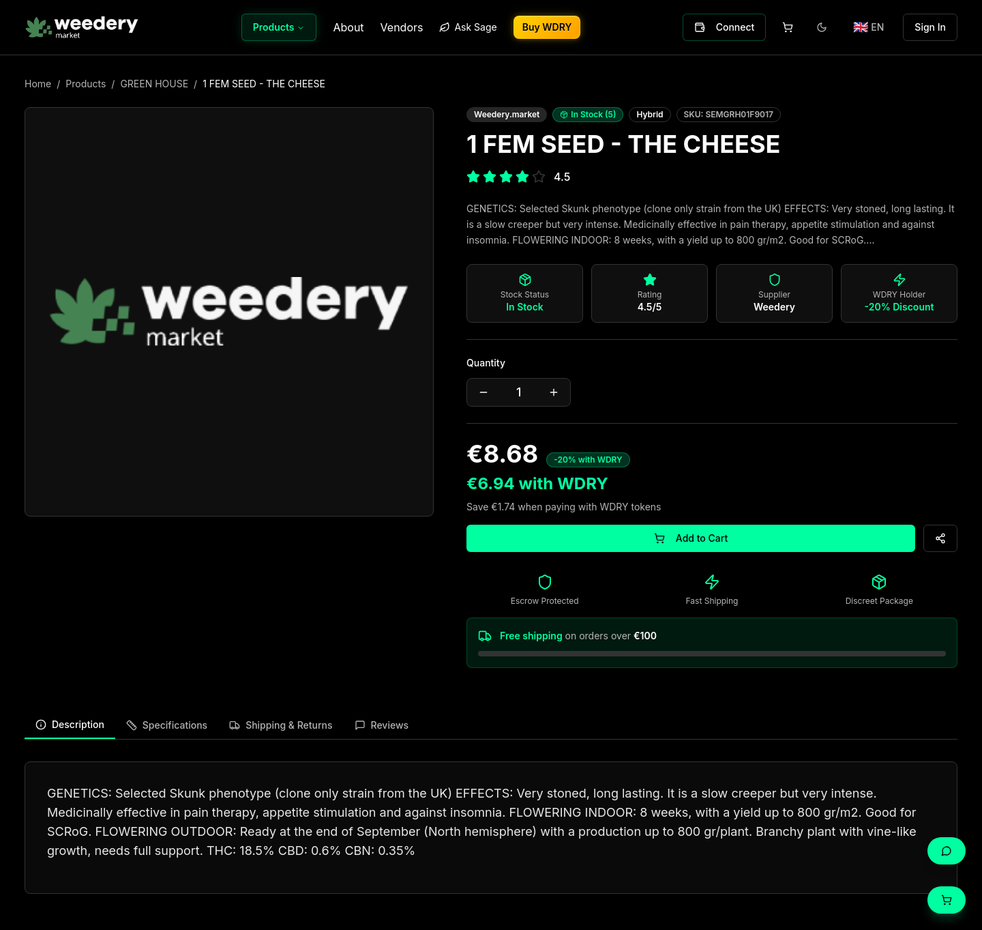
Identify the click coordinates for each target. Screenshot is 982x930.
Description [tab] (69, 724)
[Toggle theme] (821, 27)
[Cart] (946, 900)
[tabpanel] (491, 827)
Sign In (930, 27)
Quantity (485, 362)
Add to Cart (691, 538)
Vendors (402, 27)
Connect (724, 27)
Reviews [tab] (382, 725)
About (348, 27)
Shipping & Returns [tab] (280, 725)
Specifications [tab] (166, 725)
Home (38, 83)
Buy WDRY (547, 27)
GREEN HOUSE (154, 83)
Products (279, 27)
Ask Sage (467, 27)
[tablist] (491, 726)
